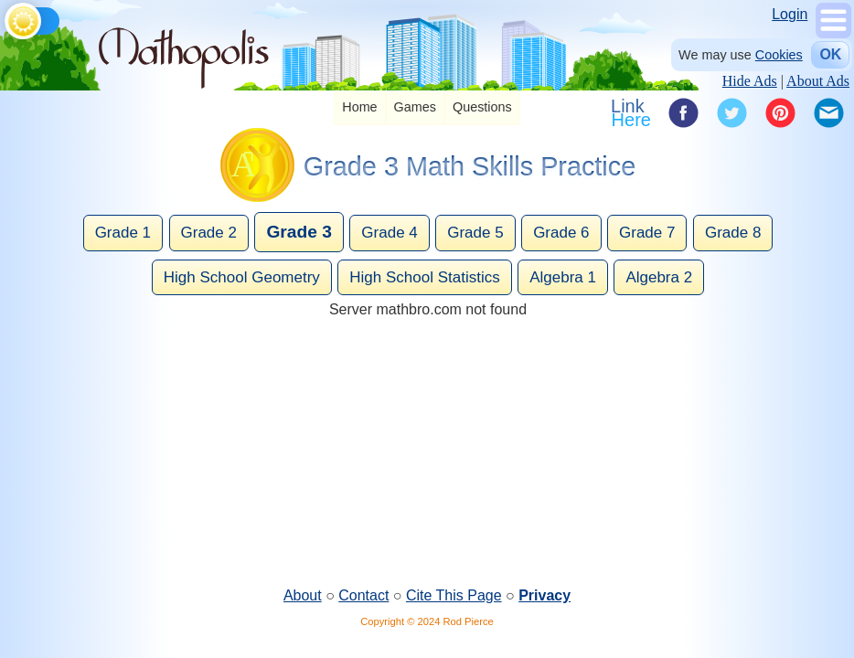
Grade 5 (475, 232)
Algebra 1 (562, 277)
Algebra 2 (658, 277)
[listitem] (359, 108)
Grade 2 (209, 232)
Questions (482, 107)
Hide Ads (749, 81)
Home (359, 107)
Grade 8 (733, 232)
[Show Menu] (833, 33)
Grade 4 (389, 232)
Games (415, 107)
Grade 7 (647, 232)
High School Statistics (424, 277)
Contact (363, 595)
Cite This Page (454, 595)
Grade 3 (298, 231)
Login (789, 14)
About (302, 595)
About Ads (817, 81)
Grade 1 (123, 232)
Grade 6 (561, 232)
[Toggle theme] (8, 18)
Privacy (544, 595)
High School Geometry (242, 277)
